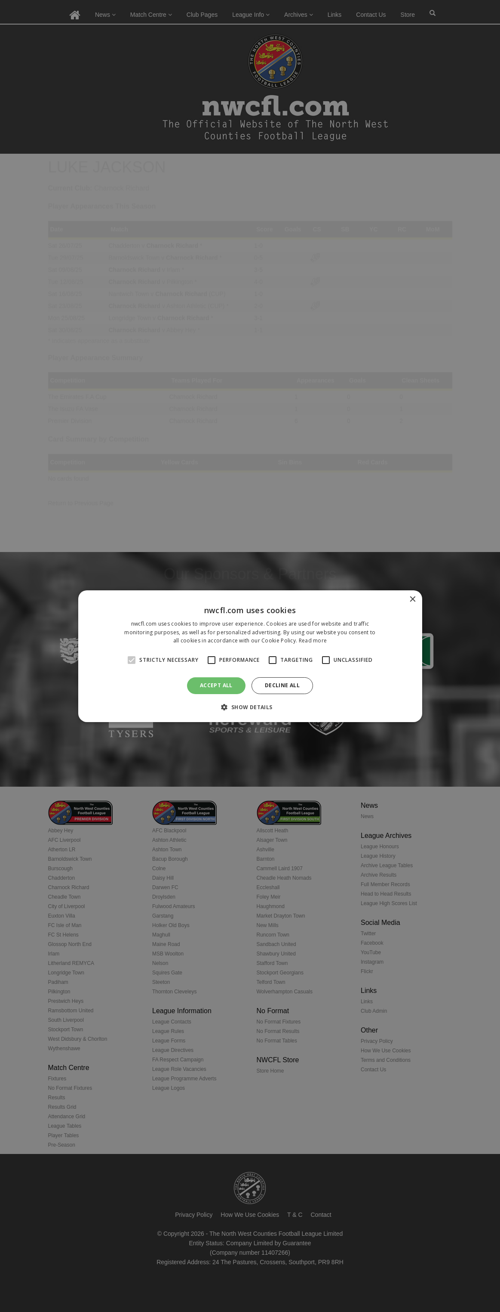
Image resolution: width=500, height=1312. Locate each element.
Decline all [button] (282, 685)
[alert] (250, 656)
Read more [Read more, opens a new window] (313, 640)
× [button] (412, 599)
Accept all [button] (216, 685)
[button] (249, 707)
